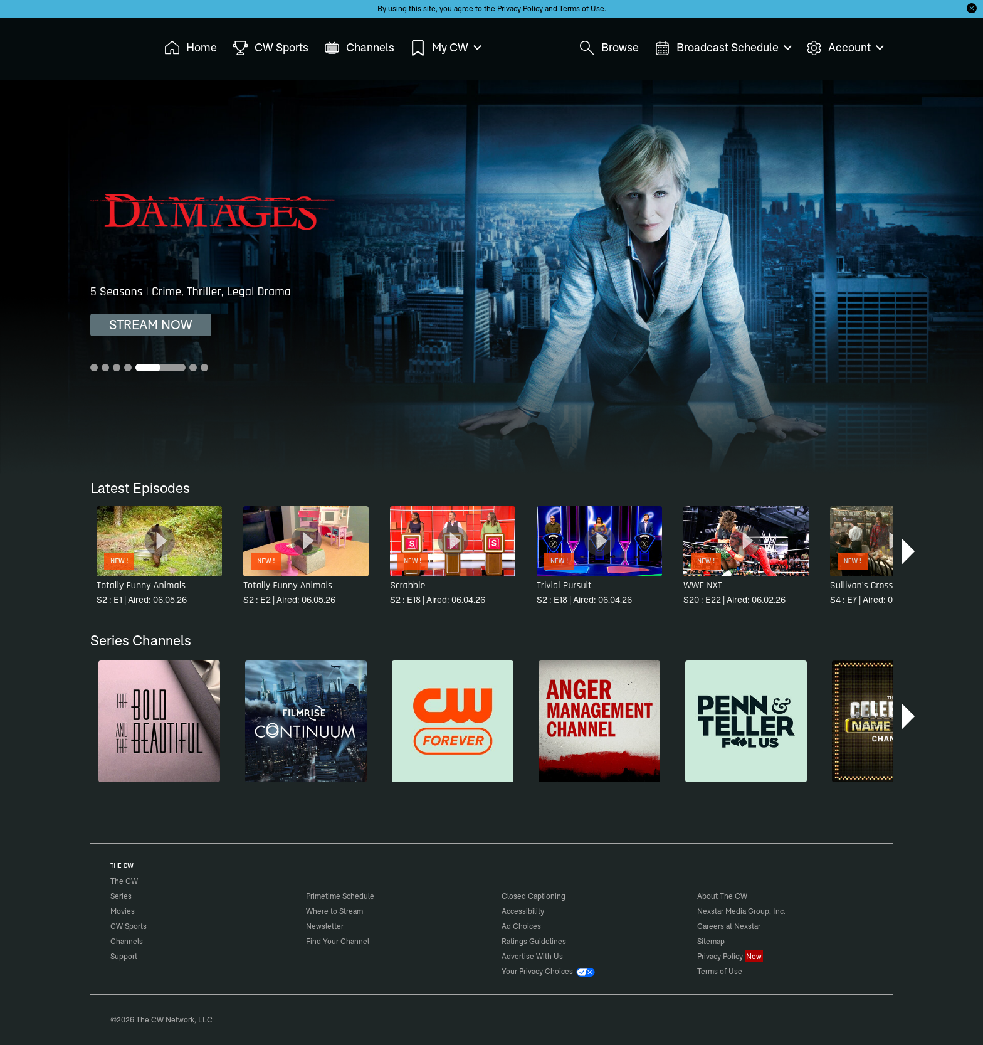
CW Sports (128, 926)
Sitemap (711, 941)
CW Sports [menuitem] (270, 48)
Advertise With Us (532, 956)
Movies (122, 911)
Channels (126, 941)
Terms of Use (581, 8)
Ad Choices (521, 926)
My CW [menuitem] (445, 48)
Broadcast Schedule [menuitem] (722, 48)
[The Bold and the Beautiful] (159, 721)
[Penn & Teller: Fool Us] (746, 721)
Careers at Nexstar (728, 926)
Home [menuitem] (190, 48)
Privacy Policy (520, 8)
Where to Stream (334, 911)
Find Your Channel (337, 941)
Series (121, 896)
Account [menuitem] (844, 48)
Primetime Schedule (340, 896)
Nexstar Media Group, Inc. (741, 911)
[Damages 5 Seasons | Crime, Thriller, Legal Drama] (491, 277)
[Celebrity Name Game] (892, 721)
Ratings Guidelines (534, 941)
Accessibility (523, 911)
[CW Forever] (452, 721)
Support (123, 956)
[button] (909, 551)
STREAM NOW (150, 324)
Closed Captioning (533, 896)
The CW (116, 44)
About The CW (722, 896)
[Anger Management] (599, 721)
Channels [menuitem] (359, 48)
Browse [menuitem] (609, 48)
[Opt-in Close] (972, 8)
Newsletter (325, 926)
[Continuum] (306, 721)
